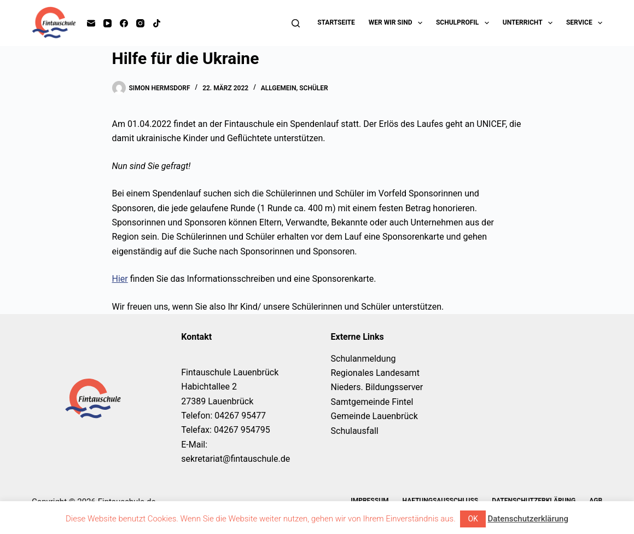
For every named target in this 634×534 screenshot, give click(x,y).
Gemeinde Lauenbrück (374, 416)
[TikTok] (157, 23)
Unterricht (530, 23)
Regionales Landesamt (375, 373)
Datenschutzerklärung (527, 519)
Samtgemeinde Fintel (372, 402)
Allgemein (278, 88)
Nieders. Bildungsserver (377, 387)
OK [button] (473, 518)
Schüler (313, 88)
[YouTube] (107, 23)
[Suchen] (296, 23)
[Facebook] (124, 23)
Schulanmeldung (363, 358)
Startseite (336, 22)
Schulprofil (464, 23)
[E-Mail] (91, 23)
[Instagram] (140, 23)
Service (584, 23)
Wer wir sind (398, 23)
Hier (120, 279)
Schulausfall (355, 431)
